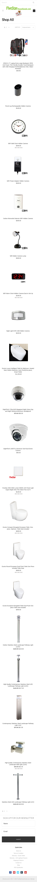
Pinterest (14, 872)
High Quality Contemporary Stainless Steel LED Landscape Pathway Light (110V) (18, 685)
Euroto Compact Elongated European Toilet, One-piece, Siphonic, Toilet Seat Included (18, 528)
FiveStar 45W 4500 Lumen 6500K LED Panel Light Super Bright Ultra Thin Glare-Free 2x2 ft (18, 489)
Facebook (10, 872)
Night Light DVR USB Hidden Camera (18, 331)
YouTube (25, 872)
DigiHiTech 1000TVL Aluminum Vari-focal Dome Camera (18, 449)
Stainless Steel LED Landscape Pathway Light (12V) (18, 802)
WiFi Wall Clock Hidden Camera (18, 143)
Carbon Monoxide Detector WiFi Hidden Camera (18, 218)
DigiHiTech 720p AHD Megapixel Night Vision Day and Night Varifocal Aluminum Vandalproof (18, 410)
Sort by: (17, 27)
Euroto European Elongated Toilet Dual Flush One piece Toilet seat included (18, 606)
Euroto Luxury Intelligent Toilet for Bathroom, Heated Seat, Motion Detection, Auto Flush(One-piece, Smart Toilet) (18, 370)
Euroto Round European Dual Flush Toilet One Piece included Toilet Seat (18, 567)
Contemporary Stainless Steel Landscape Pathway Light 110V (18, 724)
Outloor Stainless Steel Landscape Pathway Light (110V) (18, 646)
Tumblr (22, 872)
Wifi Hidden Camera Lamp (18, 256)
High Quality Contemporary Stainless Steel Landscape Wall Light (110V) (18, 763)
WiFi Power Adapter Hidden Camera (18, 181)
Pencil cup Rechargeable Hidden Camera (18, 106)
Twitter (18, 872)
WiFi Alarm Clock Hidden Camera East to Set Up (18, 293)
